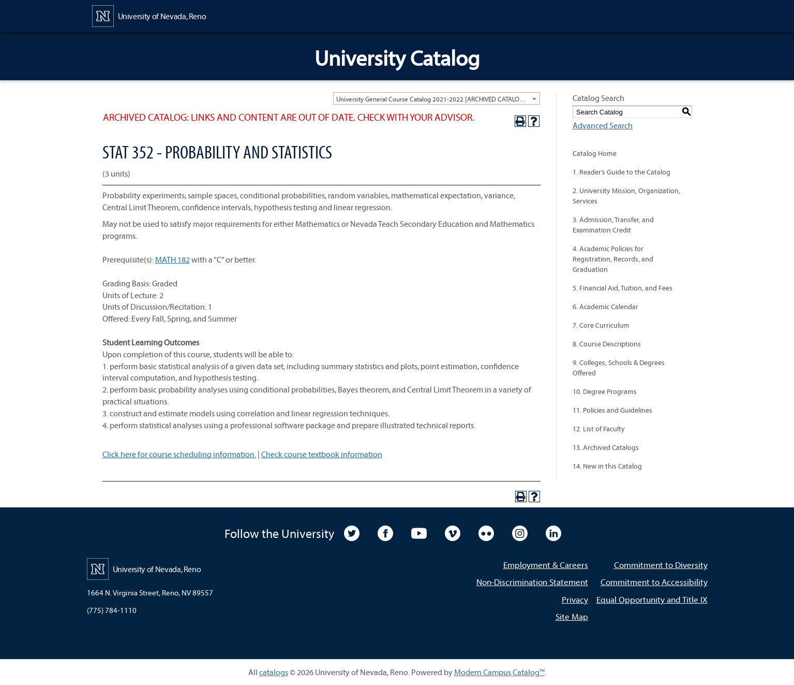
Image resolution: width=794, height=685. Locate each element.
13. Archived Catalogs (606, 447)
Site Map (572, 616)
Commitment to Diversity (661, 564)
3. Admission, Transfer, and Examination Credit (613, 225)
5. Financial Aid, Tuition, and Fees (622, 288)
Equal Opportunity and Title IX (652, 599)
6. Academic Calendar (605, 306)
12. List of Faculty (599, 428)
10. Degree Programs (605, 391)
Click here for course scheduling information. (179, 454)
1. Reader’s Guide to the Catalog (621, 172)
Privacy (575, 599)
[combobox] (436, 98)
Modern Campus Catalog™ (499, 672)
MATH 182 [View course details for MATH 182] (172, 259)
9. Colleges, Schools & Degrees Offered (619, 367)
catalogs (273, 672)
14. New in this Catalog (607, 466)
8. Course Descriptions (607, 343)
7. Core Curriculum (601, 325)
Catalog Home (595, 153)
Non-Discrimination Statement (532, 581)
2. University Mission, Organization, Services (626, 196)
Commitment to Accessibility (654, 581)
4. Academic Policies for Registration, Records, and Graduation (613, 259)
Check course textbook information (321, 454)
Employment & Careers (545, 564)
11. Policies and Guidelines (612, 410)
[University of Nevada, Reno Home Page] (149, 15)
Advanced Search (603, 125)
